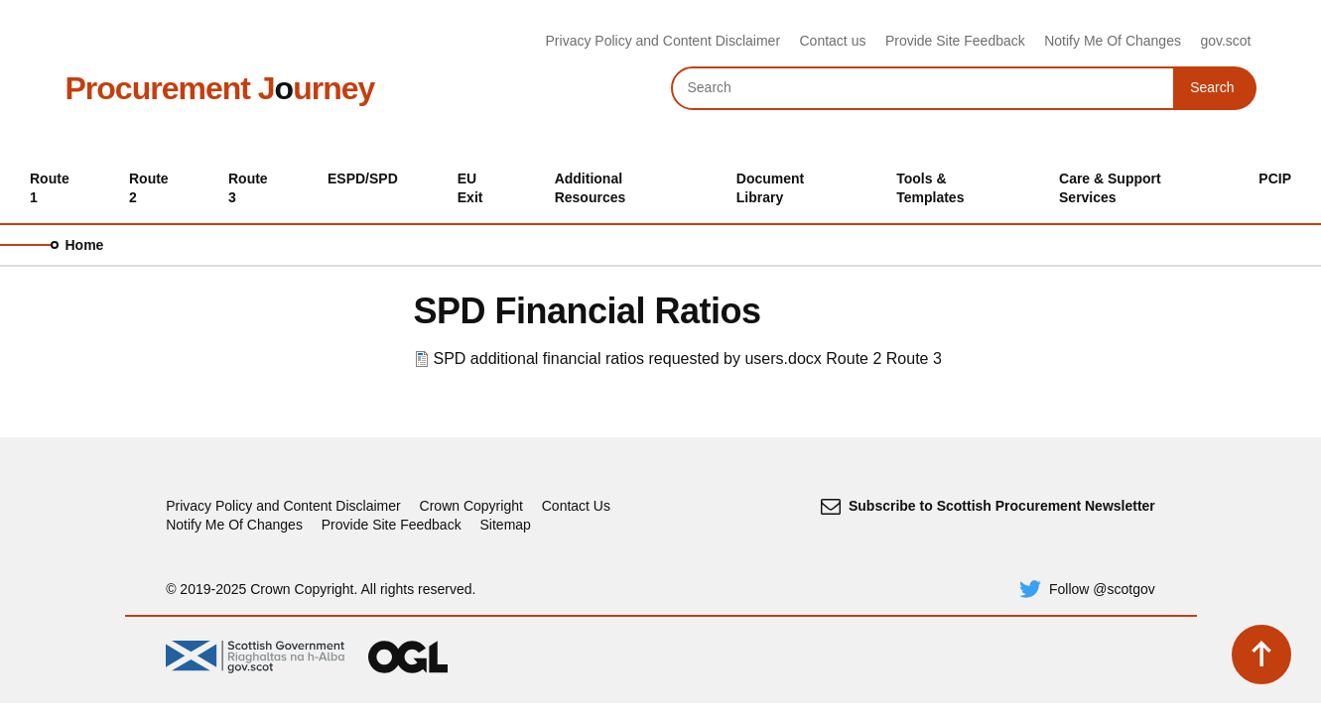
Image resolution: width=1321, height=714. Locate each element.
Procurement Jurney (220, 88)
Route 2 (853, 358)
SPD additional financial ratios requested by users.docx (628, 358)
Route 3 (914, 358)
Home (85, 245)
